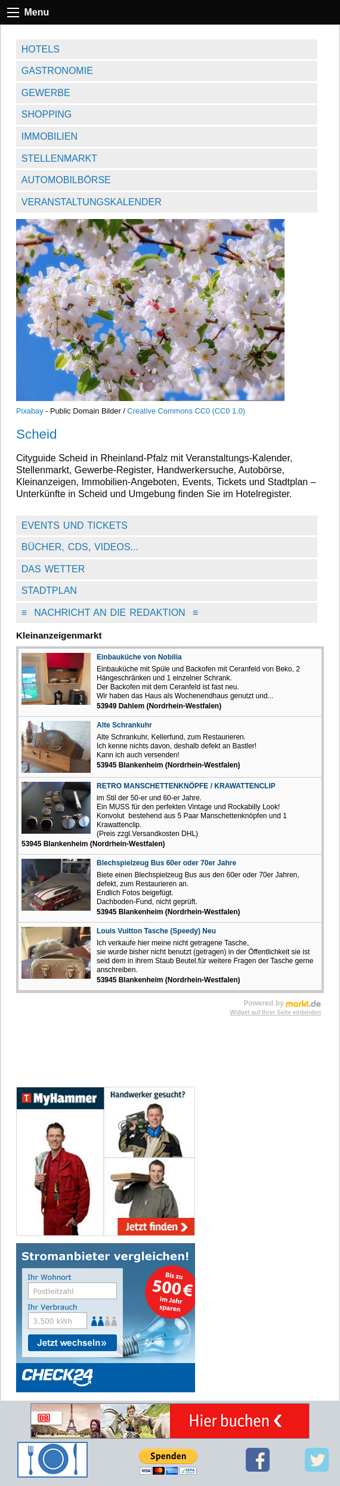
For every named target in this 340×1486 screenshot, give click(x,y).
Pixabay (30, 410)
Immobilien (49, 136)
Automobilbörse (66, 180)
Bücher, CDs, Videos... (79, 547)
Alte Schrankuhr (124, 725)
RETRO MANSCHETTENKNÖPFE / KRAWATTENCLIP (186, 786)
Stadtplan (49, 590)
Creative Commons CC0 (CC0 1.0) (186, 410)
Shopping (46, 114)
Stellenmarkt (59, 158)
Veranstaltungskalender (91, 202)
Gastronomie (57, 71)
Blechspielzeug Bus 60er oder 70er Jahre (166, 863)
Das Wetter (53, 569)
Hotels (40, 49)
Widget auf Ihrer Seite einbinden (275, 1012)
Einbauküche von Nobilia (139, 657)
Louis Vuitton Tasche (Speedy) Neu (156, 931)
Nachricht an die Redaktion (109, 613)
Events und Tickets (74, 525)
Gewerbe (45, 93)
